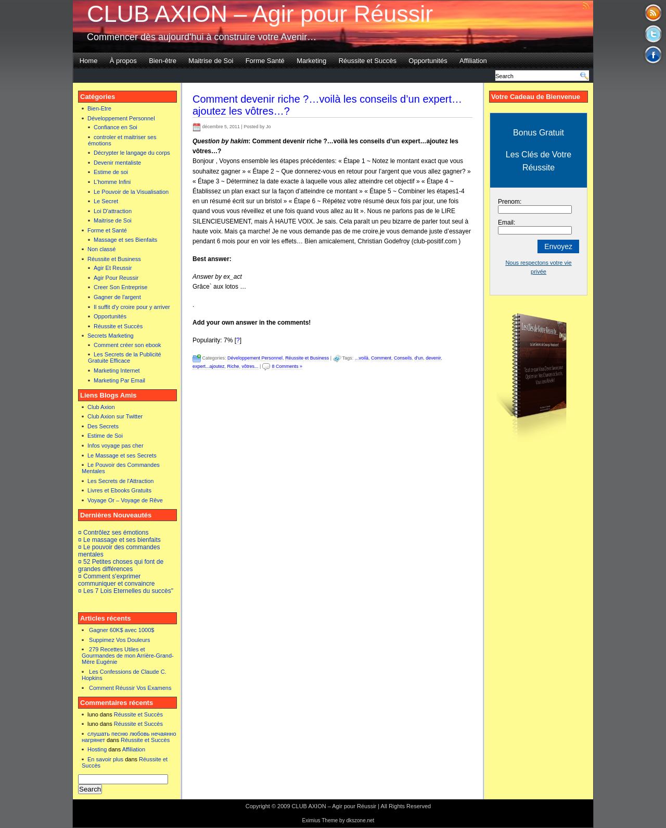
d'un (418, 358)
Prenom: (509, 201)
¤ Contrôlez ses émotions (113, 532)
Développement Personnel (121, 118)
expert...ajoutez (209, 366)
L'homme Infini (112, 182)
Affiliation (473, 61)
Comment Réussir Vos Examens (130, 688)
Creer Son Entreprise (120, 287)
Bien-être (162, 61)
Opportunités (427, 61)
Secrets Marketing (110, 335)
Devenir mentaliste (117, 162)
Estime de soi (111, 172)
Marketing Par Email (119, 380)
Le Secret (106, 201)
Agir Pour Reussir (116, 278)
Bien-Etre (99, 108)
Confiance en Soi (115, 127)
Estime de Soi (105, 435)
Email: (506, 222)
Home (89, 61)
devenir (433, 358)
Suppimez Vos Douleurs (119, 640)
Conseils (403, 358)
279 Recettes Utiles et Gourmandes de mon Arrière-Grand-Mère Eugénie (128, 655)
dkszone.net (360, 820)
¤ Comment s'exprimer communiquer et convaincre (116, 580)
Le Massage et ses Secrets (122, 455)
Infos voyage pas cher (115, 445)
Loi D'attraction (113, 211)
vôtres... (250, 366)
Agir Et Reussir (113, 268)
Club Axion (101, 407)
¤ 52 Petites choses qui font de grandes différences (120, 565)
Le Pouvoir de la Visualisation (131, 192)
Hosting (97, 749)
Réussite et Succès (367, 61)
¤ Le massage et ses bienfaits (119, 539)
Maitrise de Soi (210, 61)
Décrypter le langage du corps (132, 153)
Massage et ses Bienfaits (125, 240)
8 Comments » (287, 366)
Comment (381, 358)
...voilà (361, 358)
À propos (123, 61)
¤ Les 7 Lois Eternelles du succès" (125, 591)
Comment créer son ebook (127, 345)
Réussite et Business (114, 259)
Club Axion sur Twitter (115, 416)
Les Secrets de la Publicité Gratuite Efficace (124, 357)
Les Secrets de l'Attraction (120, 481)
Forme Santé (265, 61)
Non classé (101, 249)
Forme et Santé (107, 230)
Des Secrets (103, 426)
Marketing (311, 61)
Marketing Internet (117, 370)
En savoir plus (105, 759)
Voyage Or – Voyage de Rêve (125, 500)
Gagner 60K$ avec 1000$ (121, 630)
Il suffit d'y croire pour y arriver (132, 307)
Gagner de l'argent (117, 297)
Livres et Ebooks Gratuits (119, 490)
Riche (233, 366)
